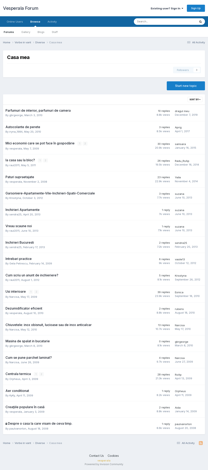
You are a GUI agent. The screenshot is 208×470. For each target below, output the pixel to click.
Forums (9, 32)
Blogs (41, 32)
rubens (179, 308)
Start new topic (186, 85)
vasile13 (180, 259)
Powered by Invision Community (104, 464)
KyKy (12, 395)
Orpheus (14, 378)
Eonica (179, 292)
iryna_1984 (16, 131)
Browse (35, 23)
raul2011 (14, 165)
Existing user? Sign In (167, 8)
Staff (55, 32)
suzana (179, 193)
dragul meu (182, 111)
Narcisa (14, 296)
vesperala (15, 148)
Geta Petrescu (18, 263)
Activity (52, 21)
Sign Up (196, 8)
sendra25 (15, 214)
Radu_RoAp (182, 160)
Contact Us (96, 455)
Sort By (195, 99)
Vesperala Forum (20, 8)
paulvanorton (17, 428)
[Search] (154, 21)
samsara (180, 144)
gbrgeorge (16, 115)
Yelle (178, 177)
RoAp (178, 374)
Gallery (25, 32)
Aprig (178, 127)
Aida (178, 407)
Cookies (113, 455)
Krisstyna (15, 198)
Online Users (15, 21)
